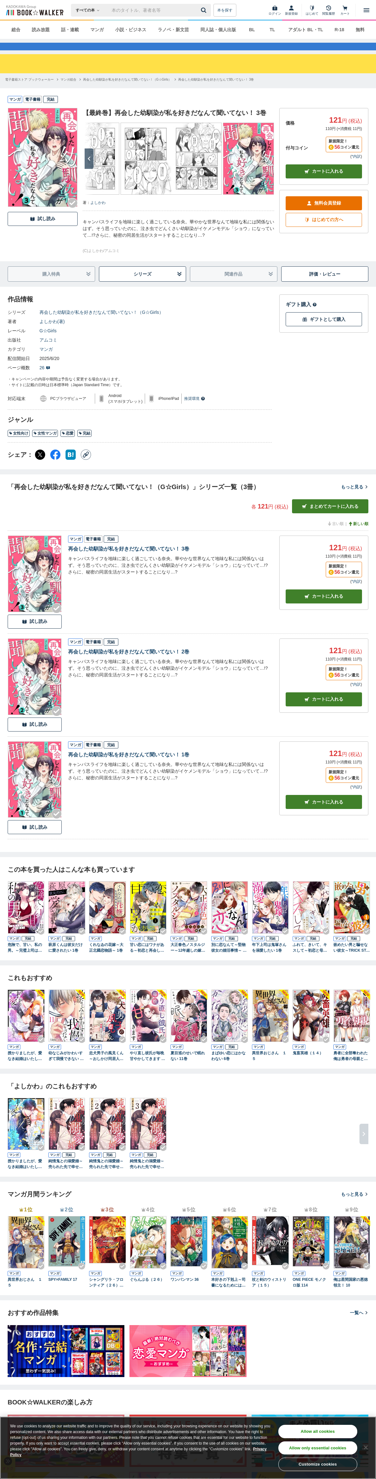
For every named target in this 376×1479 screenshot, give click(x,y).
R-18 (339, 29)
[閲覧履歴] (328, 10)
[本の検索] (89, 10)
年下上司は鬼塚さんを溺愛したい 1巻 (269, 959)
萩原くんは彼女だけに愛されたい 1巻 (65, 959)
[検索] (204, 10)
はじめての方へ (323, 231)
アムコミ (48, 351)
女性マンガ (45, 445)
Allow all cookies (318, 1431)
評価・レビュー (324, 285)
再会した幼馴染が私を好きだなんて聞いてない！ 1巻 (128, 766)
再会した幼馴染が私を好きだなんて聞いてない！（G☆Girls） (101, 323)
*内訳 (356, 168)
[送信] (204, 10)
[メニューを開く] (366, 10)
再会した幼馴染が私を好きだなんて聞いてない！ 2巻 (128, 663)
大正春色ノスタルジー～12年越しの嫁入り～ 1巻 (188, 959)
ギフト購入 (301, 316)
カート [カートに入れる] (323, 607)
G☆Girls (48, 342)
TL (272, 29)
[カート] (345, 10)
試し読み (42, 230)
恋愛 (67, 445)
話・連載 (70, 29)
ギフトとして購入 (323, 331)
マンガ (97, 29)
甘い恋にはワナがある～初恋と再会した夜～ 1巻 (147, 959)
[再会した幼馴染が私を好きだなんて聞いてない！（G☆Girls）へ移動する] (127, 91)
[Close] (366, 1447)
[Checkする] (72, 214)
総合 (15, 29)
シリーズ (158, 285)
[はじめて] (312, 10)
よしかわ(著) (52, 332)
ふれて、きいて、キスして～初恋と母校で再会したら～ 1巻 (310, 959)
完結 (84, 445)
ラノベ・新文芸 (173, 29)
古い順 (335, 535)
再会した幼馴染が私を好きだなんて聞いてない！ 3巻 (128, 560)
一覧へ (359, 1324)
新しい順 (358, 535)
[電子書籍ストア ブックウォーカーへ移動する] (29, 91)
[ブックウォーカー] (34, 10)
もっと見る (354, 498)
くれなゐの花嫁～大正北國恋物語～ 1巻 (106, 959)
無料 (360, 29)
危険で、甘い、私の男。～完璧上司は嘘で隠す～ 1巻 (25, 959)
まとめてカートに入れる (330, 518)
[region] (188, 1448)
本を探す (225, 10)
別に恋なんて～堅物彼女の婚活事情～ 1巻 (228, 959)
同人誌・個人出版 (218, 29)
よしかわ (98, 214)
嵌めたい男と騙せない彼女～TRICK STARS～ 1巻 (351, 959)
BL (252, 29)
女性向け (18, 445)
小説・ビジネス (130, 29)
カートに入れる (323, 182)
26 (44, 379)
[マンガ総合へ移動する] (68, 91)
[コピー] (86, 466)
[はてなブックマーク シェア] (71, 466)
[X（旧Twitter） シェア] (40, 466)
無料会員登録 (324, 214)
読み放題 (41, 29)
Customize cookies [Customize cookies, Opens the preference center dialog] (318, 1464)
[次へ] (89, 170)
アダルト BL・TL (305, 29)
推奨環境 (194, 410)
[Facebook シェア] (55, 466)
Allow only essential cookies (317, 1448)
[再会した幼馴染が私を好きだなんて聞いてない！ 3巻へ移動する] (216, 91)
